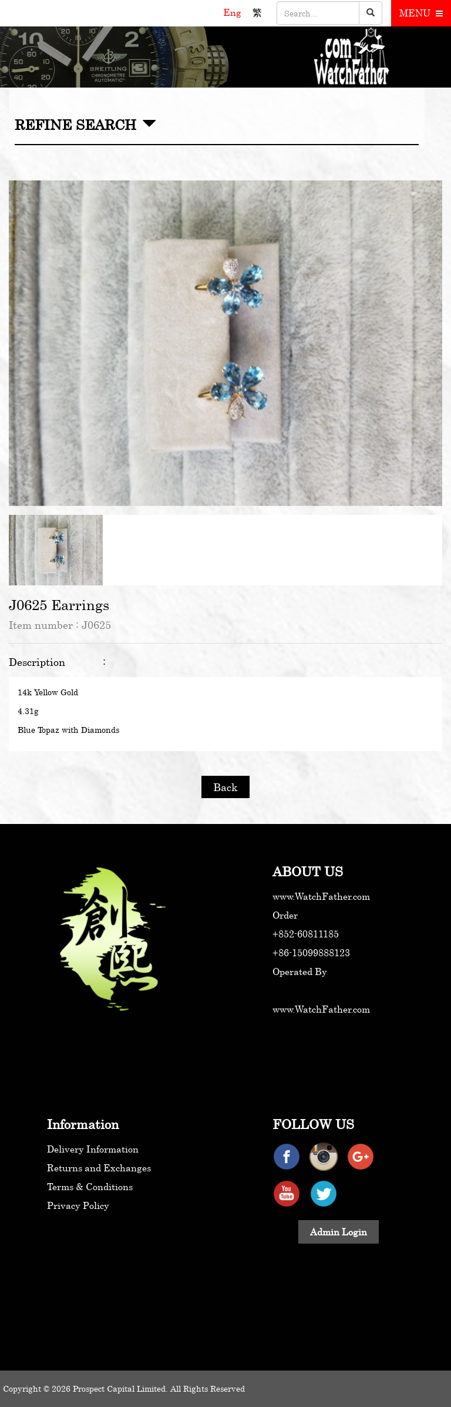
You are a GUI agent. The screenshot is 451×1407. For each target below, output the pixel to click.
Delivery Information (93, 1149)
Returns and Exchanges (99, 1168)
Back (225, 786)
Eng (233, 12)
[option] (225, 343)
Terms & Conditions (90, 1186)
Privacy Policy (78, 1205)
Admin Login (338, 1232)
